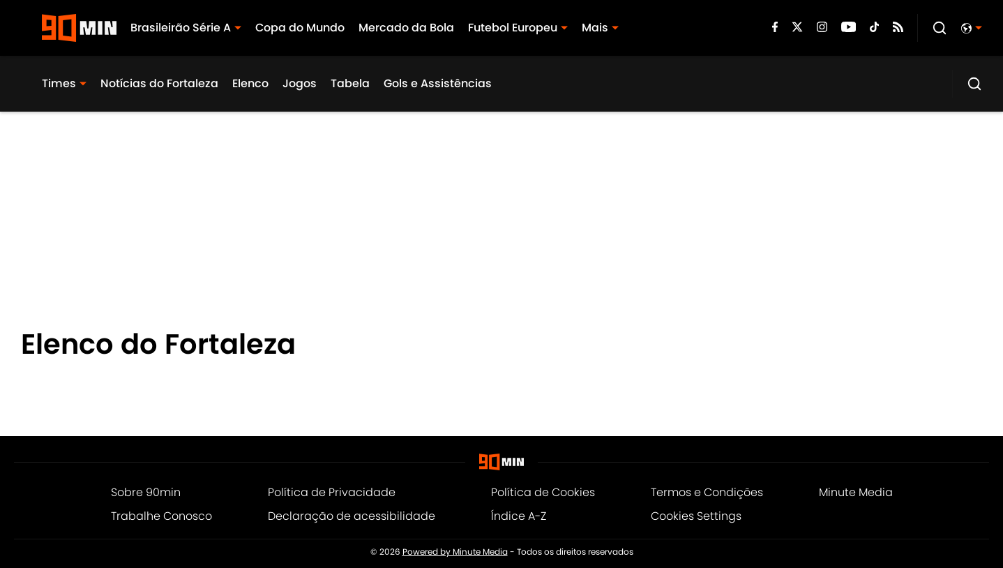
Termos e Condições (707, 492)
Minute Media (856, 492)
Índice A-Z (518, 516)
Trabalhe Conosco (161, 516)
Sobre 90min (146, 492)
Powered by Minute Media (455, 552)
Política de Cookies (543, 492)
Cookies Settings (696, 516)
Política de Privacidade (331, 492)
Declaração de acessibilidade (351, 516)
